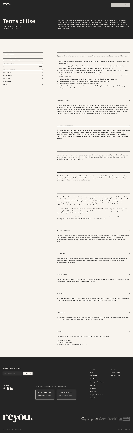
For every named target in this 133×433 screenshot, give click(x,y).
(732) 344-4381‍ (67, 342)
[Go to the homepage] (18, 418)
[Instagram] (8, 388)
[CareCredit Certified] (105, 419)
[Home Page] (7, 4)
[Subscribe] (28, 373)
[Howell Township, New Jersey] (44, 395)
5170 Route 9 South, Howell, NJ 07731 (75, 344)
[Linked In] (11, 388)
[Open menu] (120, 4)
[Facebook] (4, 388)
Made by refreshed (124, 429)
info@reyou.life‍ (66, 340)
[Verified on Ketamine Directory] (124, 419)
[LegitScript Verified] (87, 419)
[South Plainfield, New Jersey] (66, 395)
